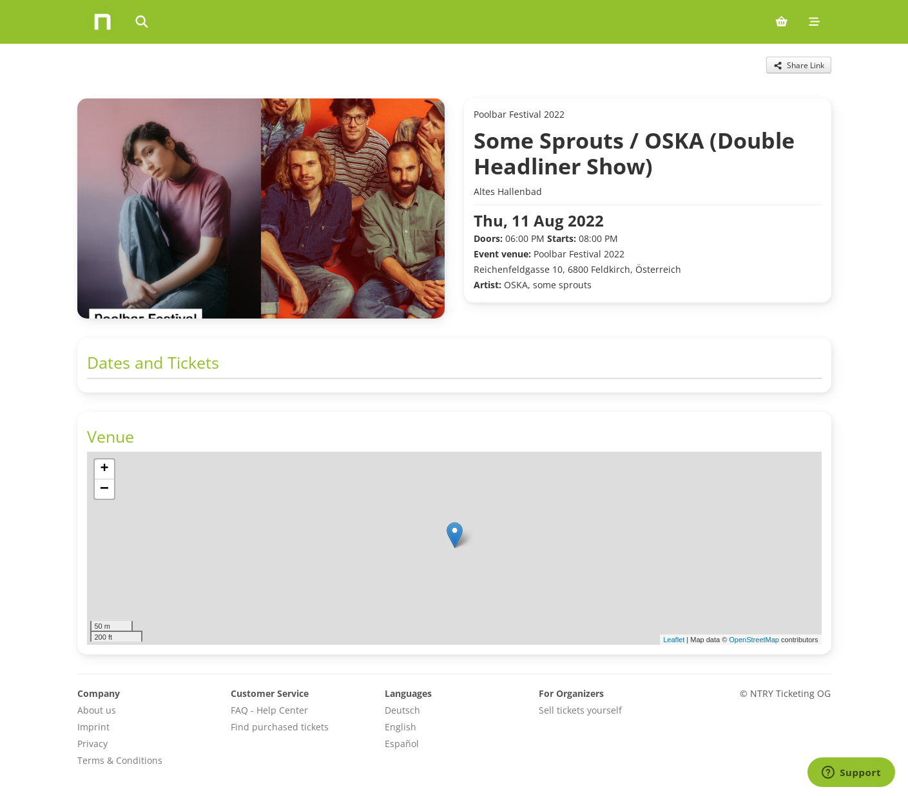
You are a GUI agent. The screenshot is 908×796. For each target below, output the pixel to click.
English (400, 727)
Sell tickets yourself (580, 710)
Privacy (92, 743)
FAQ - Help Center (269, 710)
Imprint (93, 727)
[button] (455, 535)
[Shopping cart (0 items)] (781, 22)
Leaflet (673, 639)
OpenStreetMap (754, 639)
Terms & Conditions (119, 760)
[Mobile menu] (814, 22)
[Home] (102, 22)
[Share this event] (798, 65)
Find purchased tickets (280, 727)
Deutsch (402, 710)
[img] (454, 548)
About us (96, 710)
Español (402, 743)
